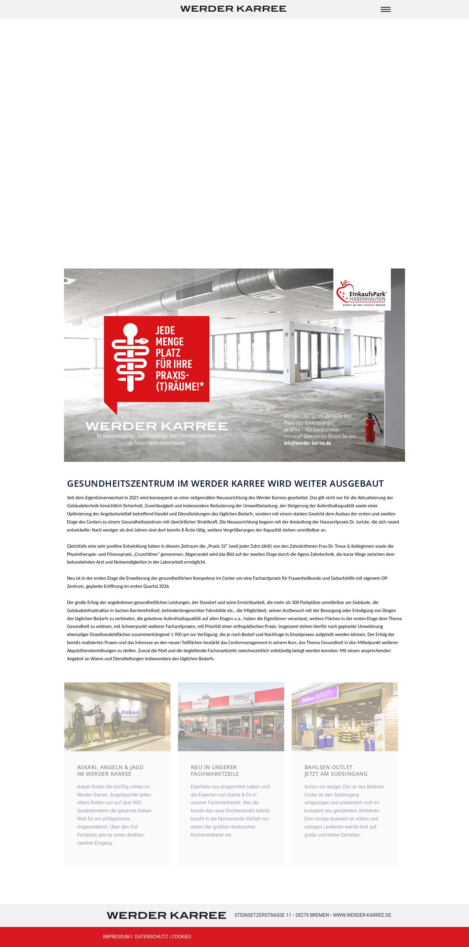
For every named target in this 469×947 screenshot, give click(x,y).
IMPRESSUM (116, 937)
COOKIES (181, 937)
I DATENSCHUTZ (149, 937)
